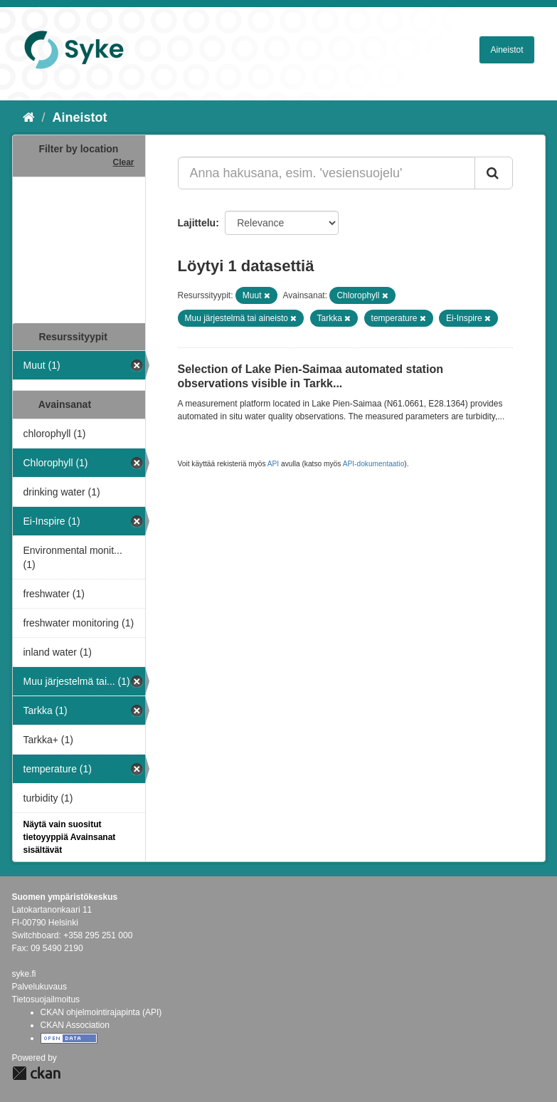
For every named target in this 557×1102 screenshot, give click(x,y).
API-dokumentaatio (374, 464)
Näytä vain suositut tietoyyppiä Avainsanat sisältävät (69, 837)
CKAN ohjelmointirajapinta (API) (101, 1012)
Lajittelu (197, 223)
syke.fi (24, 974)
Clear (123, 162)
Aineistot (506, 50)
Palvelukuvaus (39, 987)
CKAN (36, 1073)
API (273, 464)
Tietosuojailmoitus (46, 999)
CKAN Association (75, 1025)
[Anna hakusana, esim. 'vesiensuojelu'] (326, 173)
